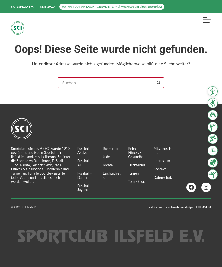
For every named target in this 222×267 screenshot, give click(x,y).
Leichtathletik (112, 175)
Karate (108, 165)
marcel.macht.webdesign (178, 207)
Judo (106, 157)
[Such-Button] (158, 82)
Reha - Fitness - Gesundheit (137, 152)
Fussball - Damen (84, 175)
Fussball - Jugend (84, 188)
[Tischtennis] (213, 163)
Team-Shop (136, 181)
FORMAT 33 (203, 207)
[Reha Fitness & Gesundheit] (213, 151)
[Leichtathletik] (213, 139)
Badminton (111, 148)
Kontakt (160, 169)
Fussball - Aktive (84, 150)
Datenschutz (163, 177)
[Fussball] (213, 103)
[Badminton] (213, 91)
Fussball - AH (84, 163)
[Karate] (213, 127)
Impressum (162, 161)
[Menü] (207, 20)
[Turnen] (213, 174)
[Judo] (213, 115)
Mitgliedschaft (162, 150)
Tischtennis (136, 165)
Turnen (133, 173)
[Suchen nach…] (105, 82)
